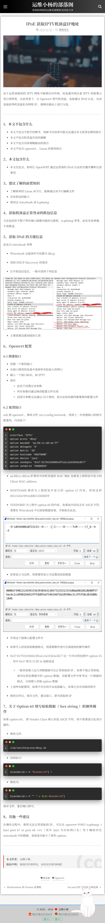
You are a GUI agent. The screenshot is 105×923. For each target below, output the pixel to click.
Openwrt (58, 877)
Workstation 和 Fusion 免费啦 (22, 887)
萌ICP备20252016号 (42, 914)
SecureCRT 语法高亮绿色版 (84, 887)
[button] (5, 6)
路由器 (45, 877)
